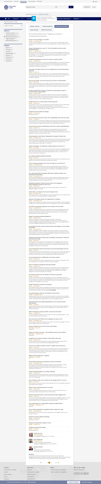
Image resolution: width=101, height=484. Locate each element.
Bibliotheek (39, 1)
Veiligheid (76, 19)
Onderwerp (13, 57)
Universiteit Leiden (8, 1)
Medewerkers (23, 1)
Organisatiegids (31, 1)
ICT (22, 19)
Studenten (16, 1)
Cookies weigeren (87, 482)
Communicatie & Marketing (62, 19)
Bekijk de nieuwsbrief (79, 470)
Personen (13, 59)
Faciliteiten (30, 19)
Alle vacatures (30, 476)
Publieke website (13, 33)
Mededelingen (13, 53)
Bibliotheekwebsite (13, 40)
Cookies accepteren (74, 482)
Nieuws (13, 55)
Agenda (13, 48)
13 (56, 462)
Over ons (29, 470)
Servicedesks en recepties (10, 470)
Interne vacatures (31, 474)
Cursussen (13, 49)
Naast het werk (31, 479)
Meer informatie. (32, 482)
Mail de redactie (8, 474)
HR (8, 19)
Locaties (13, 51)
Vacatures (13, 61)
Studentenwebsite (13, 35)
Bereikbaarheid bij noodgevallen (58, 470)
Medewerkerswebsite (8, 22)
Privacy (5, 476)
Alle (56, 7)
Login (96, 1)
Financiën (15, 19)
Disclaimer (6, 479)
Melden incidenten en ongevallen (58, 472)
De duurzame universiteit (33, 472)
